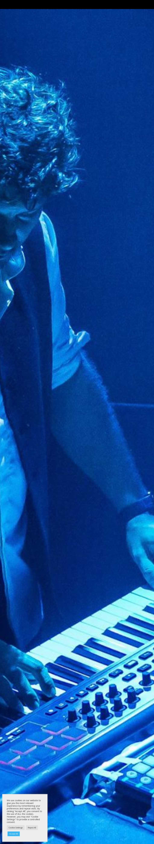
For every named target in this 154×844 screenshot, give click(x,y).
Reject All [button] (32, 827)
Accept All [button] (13, 833)
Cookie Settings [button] (16, 827)
